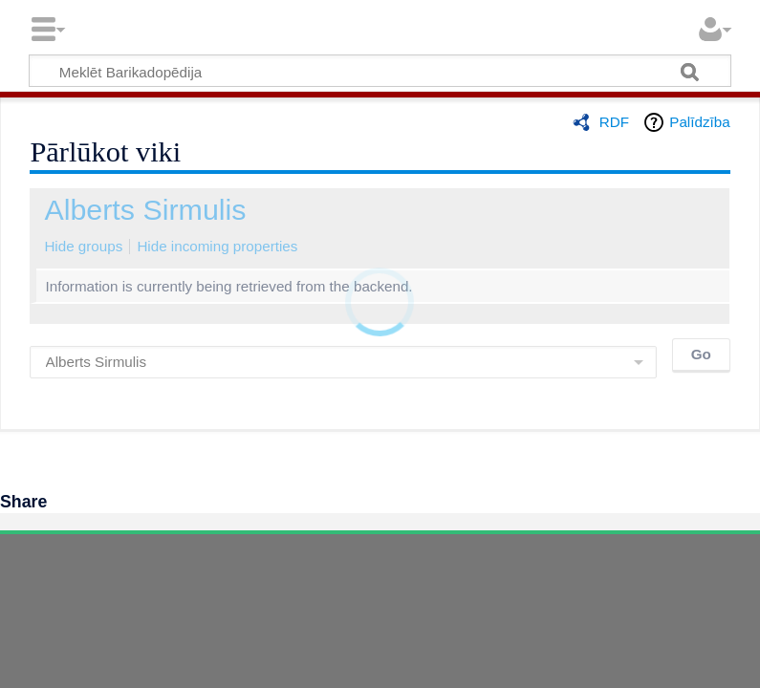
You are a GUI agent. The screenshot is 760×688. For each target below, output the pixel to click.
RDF (614, 122)
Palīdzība (699, 122)
